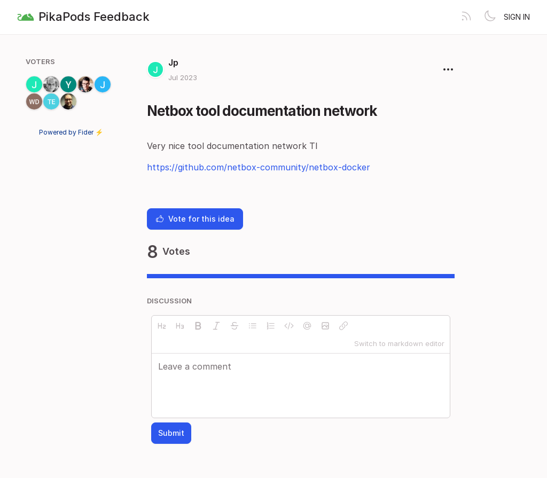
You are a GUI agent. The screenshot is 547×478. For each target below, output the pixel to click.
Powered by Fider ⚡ (71, 132)
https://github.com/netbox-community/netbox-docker (258, 167)
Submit (171, 432)
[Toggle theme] (489, 17)
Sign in (517, 16)
